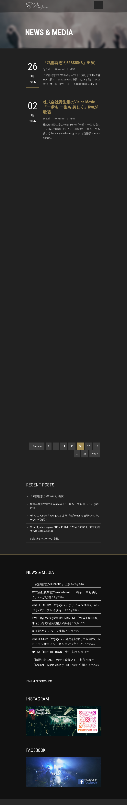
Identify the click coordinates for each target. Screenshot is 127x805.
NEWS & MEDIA (40, 572)
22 (85, 453)
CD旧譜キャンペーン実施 (44, 538)
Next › (95, 453)
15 (72, 446)
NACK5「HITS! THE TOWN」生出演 (53, 652)
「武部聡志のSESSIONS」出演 (69, 62)
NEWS (72, 69)
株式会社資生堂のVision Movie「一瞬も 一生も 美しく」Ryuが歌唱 (70, 107)
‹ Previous (37, 446)
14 (64, 446)
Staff (48, 69)
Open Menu (98, 5)
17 (88, 446)
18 (97, 446)
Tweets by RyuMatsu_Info (39, 680)
